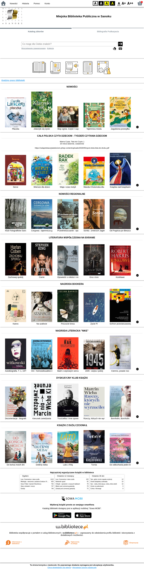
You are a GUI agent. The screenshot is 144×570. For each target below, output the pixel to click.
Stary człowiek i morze (28, 486)
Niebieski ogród (60, 481)
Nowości (13, 3)
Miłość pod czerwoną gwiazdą (65, 486)
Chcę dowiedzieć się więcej (59, 567)
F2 (130, 3)
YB (106, 3)
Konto (47, 3)
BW (101, 3)
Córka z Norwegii (95, 488)
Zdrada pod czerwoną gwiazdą (65, 488)
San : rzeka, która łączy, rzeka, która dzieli (103, 484)
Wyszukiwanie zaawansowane (33, 48)
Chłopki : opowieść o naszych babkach (68, 484)
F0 (119, 3)
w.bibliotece (70, 533)
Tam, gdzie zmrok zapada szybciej (101, 479)
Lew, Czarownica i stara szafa (30, 479)
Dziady (23, 488)
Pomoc (37, 3)
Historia (25, 3)
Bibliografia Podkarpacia (108, 31)
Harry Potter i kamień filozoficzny (31, 484)
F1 (123, 3)
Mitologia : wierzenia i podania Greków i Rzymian (36, 481)
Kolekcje (50, 48)
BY (112, 3)
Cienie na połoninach (97, 486)
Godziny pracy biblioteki (13, 80)
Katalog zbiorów (36, 31)
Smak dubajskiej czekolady (98, 481)
